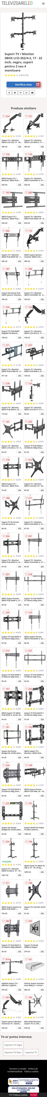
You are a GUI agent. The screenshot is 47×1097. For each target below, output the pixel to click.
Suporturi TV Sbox (13, 1052)
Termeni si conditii (17, 1068)
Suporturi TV (31, 1052)
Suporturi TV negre (13, 1045)
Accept (34, 1094)
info (19, 146)
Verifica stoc (27, 84)
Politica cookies (31, 1071)
